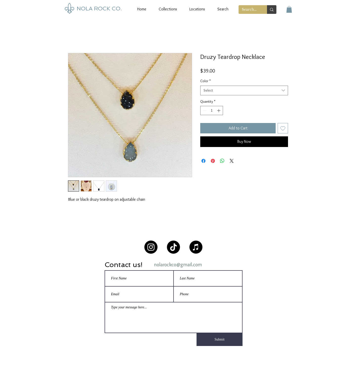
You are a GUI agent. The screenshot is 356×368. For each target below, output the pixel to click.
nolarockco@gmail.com (178, 265)
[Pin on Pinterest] (213, 161)
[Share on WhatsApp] (222, 161)
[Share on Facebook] (203, 161)
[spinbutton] (211, 110)
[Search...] (249, 9)
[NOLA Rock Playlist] (195, 247)
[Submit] (220, 339)
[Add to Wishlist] (283, 128)
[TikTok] (173, 247)
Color (205, 81)
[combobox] (244, 90)
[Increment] (219, 110)
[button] (289, 9)
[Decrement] (204, 110)
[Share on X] (232, 161)
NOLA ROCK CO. (99, 8)
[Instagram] (150, 247)
